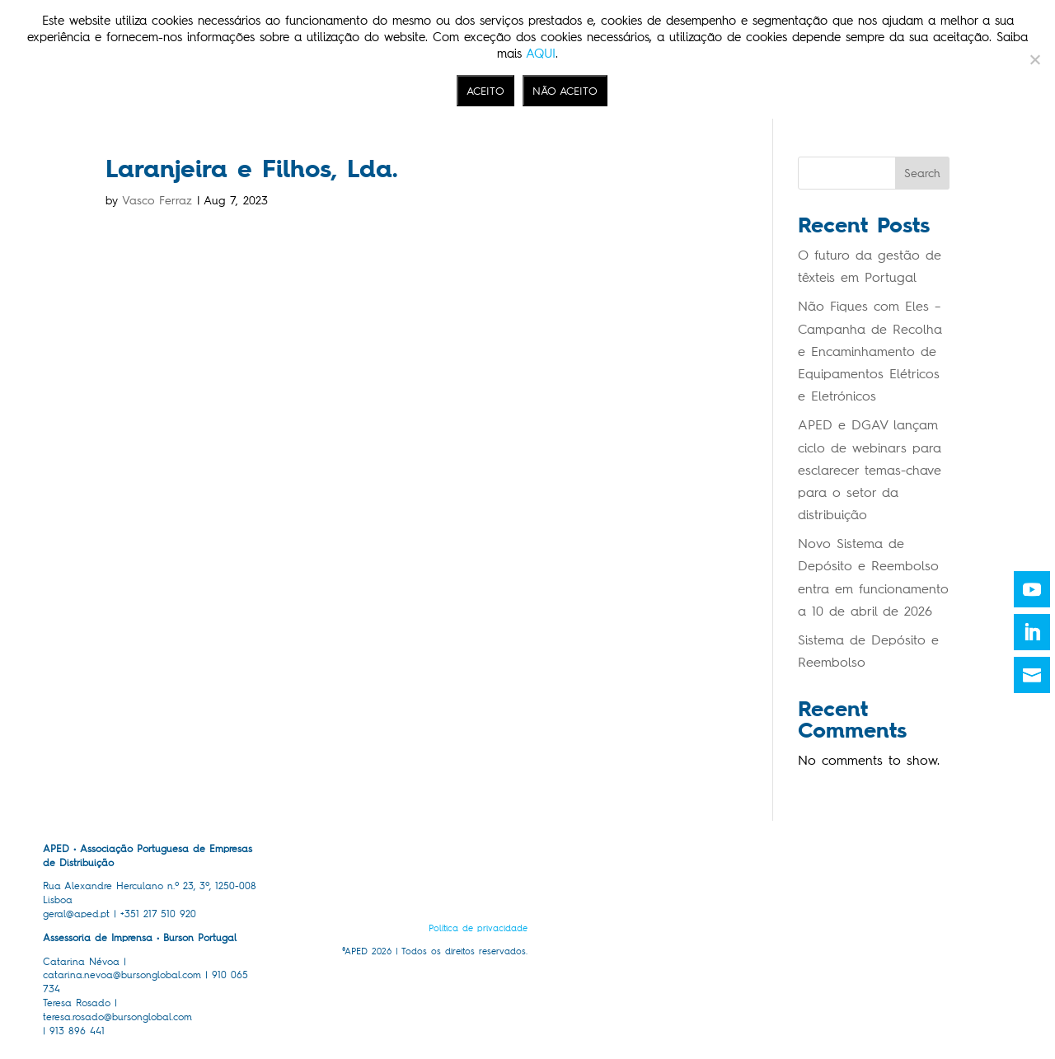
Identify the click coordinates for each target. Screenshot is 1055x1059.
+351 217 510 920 (158, 914)
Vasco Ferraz (157, 201)
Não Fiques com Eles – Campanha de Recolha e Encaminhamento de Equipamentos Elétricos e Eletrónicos (870, 351)
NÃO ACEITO (565, 90)
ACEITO (485, 90)
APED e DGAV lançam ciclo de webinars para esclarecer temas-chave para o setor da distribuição (869, 469)
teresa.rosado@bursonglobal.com (117, 1017)
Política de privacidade (478, 928)
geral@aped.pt (76, 914)
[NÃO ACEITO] (1034, 59)
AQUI (541, 53)
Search (922, 173)
